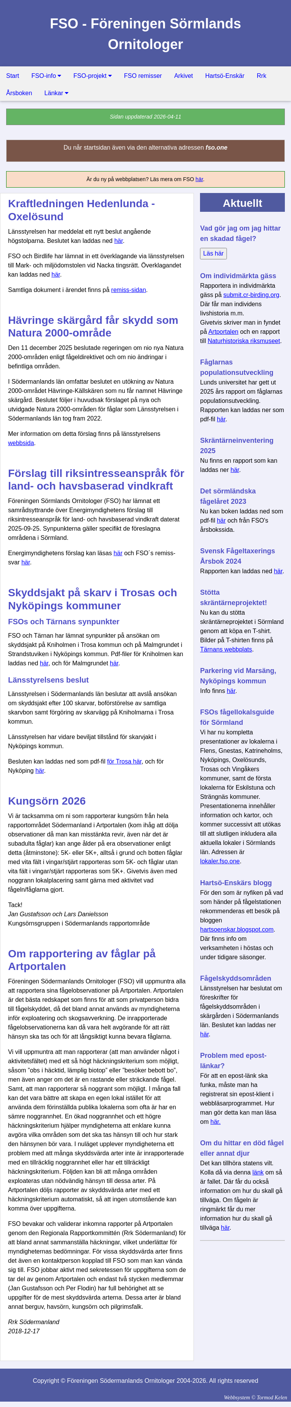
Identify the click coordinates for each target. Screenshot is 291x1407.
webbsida (21, 443)
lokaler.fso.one (220, 861)
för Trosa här (124, 761)
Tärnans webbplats (226, 649)
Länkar (56, 93)
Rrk (261, 76)
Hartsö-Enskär (225, 76)
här (199, 179)
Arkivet (183, 76)
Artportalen (223, 331)
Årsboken (19, 93)
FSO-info (46, 76)
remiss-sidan (128, 290)
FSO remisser (143, 76)
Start (12, 76)
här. (215, 1121)
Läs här (213, 253)
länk (257, 1172)
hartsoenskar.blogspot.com (236, 929)
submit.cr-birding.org (251, 295)
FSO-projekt (92, 76)
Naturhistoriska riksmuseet (244, 341)
